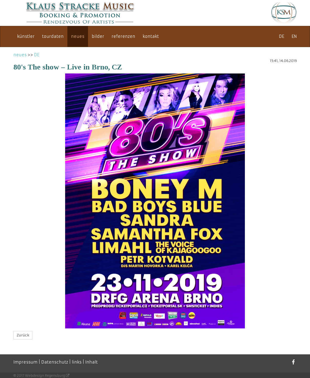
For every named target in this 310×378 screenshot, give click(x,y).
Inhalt (91, 362)
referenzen (123, 36)
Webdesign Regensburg (47, 376)
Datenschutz (54, 362)
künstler (26, 36)
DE (281, 36)
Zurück (23, 335)
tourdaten (53, 36)
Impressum (25, 362)
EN (294, 36)
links (77, 362)
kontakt (151, 36)
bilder (98, 36)
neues (77, 36)
